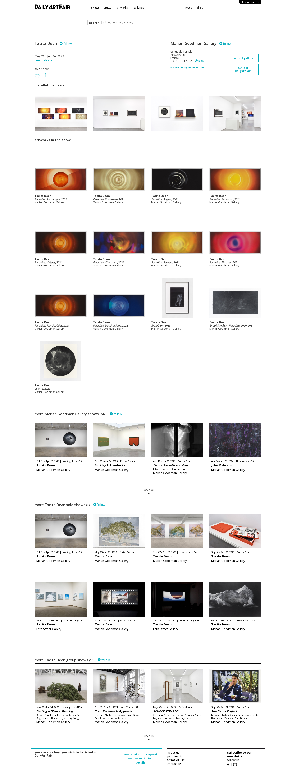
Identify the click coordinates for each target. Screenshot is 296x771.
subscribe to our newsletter (239, 754)
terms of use (176, 760)
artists (107, 7)
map (199, 61)
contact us (174, 764)
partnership (175, 756)
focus (188, 7)
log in (250, 2)
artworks (122, 7)
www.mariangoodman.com (187, 67)
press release (44, 60)
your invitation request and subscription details (140, 758)
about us (173, 752)
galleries (139, 7)
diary (200, 7)
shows (95, 7)
